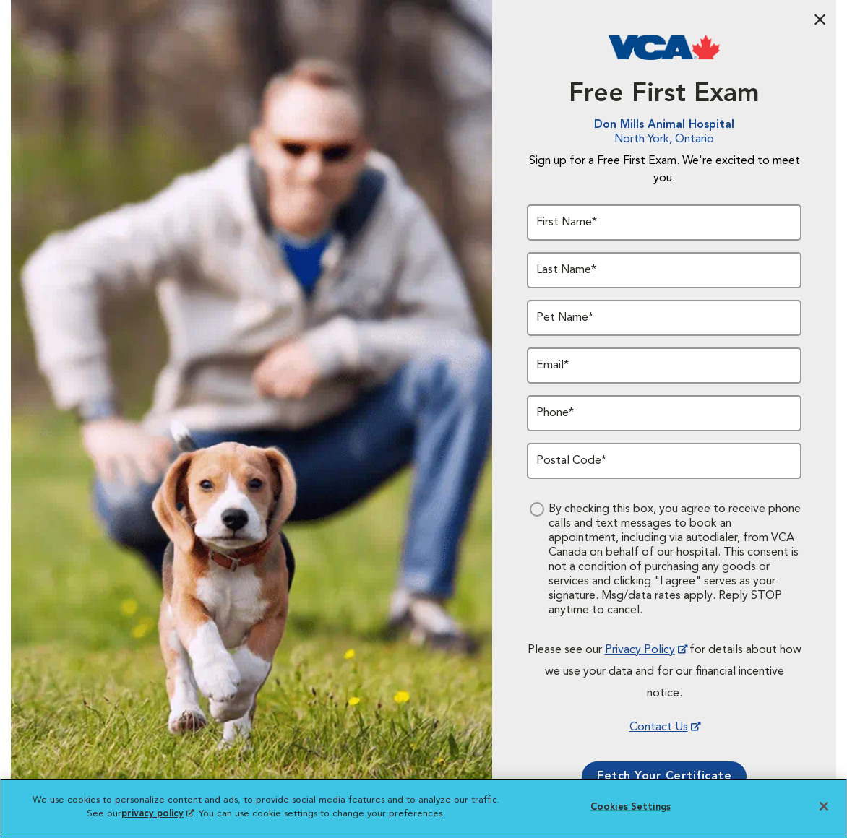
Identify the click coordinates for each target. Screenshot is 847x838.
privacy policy (157, 813)
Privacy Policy (640, 650)
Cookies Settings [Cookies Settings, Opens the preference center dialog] (630, 807)
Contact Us (658, 727)
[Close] (824, 806)
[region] (423, 808)
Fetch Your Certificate (664, 776)
